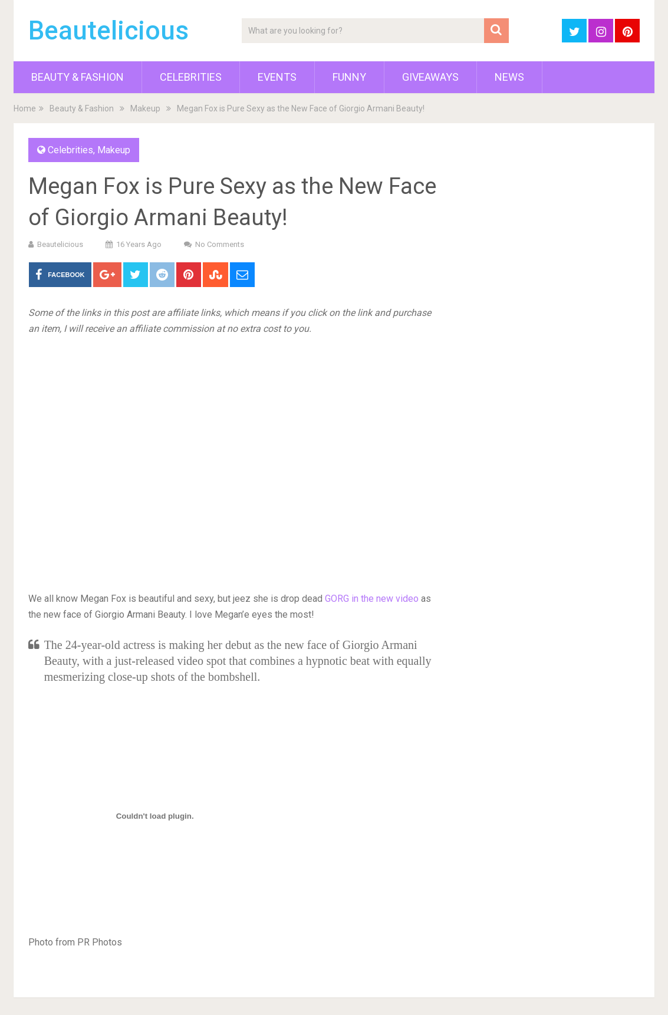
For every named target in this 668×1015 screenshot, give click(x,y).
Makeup (145, 108)
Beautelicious (108, 31)
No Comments (219, 244)
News (509, 77)
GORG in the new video (372, 598)
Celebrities (191, 77)
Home (25, 108)
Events (277, 77)
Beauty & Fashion (77, 77)
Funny (349, 77)
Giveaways (430, 77)
